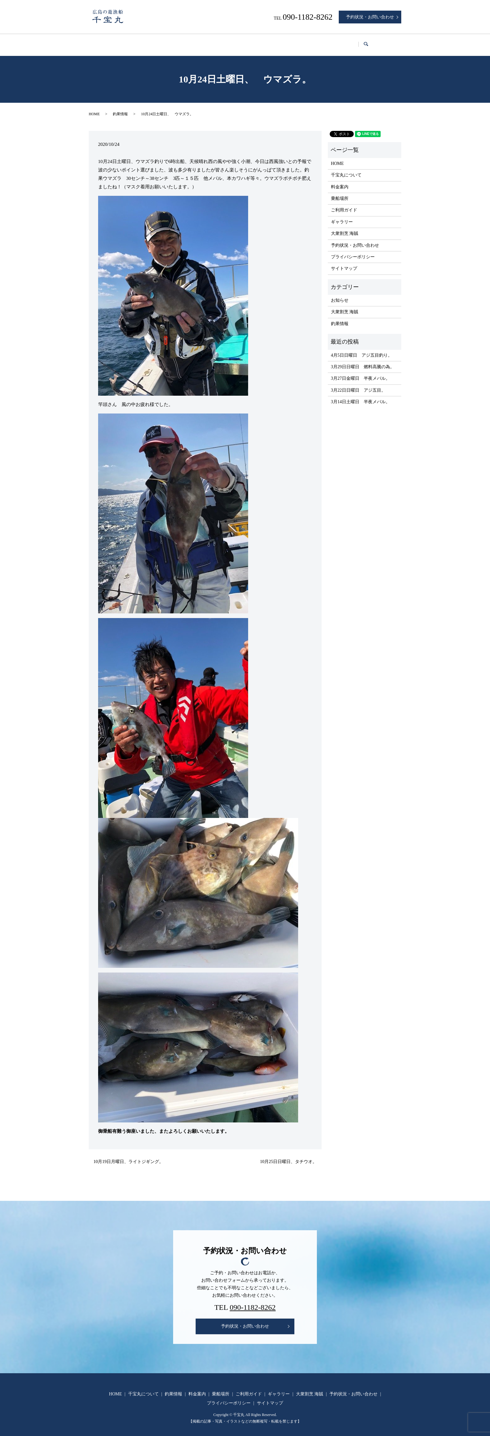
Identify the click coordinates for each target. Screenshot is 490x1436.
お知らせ (339, 294)
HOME (106, 41)
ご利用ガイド (283, 41)
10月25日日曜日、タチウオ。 (288, 1155)
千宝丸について (143, 41)
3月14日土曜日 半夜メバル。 (360, 396)
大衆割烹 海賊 (362, 41)
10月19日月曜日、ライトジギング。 (128, 1155)
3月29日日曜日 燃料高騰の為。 (362, 361)
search (394, 42)
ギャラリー (322, 41)
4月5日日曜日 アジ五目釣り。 (361, 349)
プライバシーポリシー (353, 251)
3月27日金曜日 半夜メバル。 (360, 372)
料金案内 (214, 41)
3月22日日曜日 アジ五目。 (358, 384)
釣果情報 (182, 41)
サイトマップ (344, 262)
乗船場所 (246, 41)
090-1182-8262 (253, 1301)
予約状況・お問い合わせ (370, 17)
